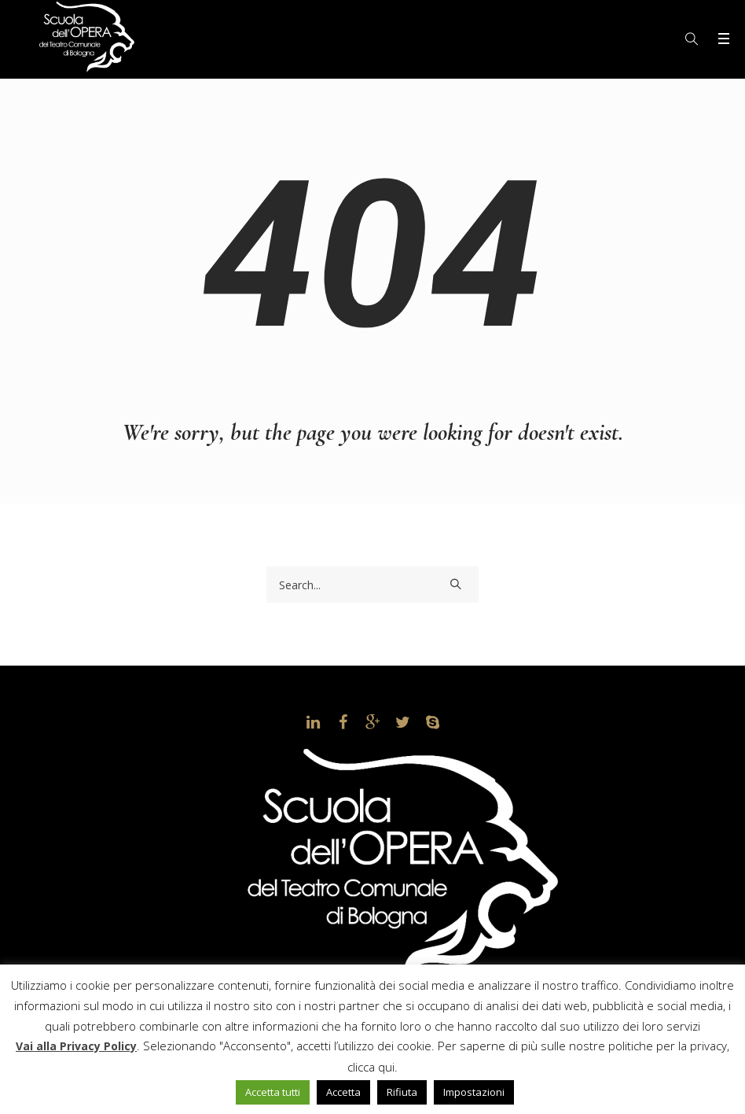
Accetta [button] (343, 1092)
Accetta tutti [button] (272, 1092)
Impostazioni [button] (474, 1092)
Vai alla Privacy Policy (76, 1045)
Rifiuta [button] (402, 1092)
